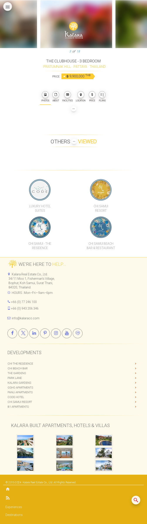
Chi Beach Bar (18, 368)
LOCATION (81, 96)
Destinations (14, 515)
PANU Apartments (20, 392)
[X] (23, 333)
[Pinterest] (45, 333)
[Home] (73, 489)
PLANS (102, 96)
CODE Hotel (16, 397)
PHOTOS (45, 96)
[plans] (102, 94)
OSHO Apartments (20, 387)
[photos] (45, 94)
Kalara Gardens (19, 382)
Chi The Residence (20, 363)
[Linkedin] (34, 333)
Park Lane (15, 378)
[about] (55, 94)
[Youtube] (67, 333)
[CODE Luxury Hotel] (40, 190)
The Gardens (17, 373)
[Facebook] (12, 333)
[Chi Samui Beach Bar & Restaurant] (101, 227)
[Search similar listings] (136, 500)
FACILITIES (67, 96)
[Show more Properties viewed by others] (74, 141)
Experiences (13, 507)
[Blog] (73, 498)
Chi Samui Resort (20, 401)
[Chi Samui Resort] (101, 190)
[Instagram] (56, 333)
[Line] (78, 333)
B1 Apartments (18, 406)
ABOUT (55, 96)
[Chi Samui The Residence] (40, 227)
